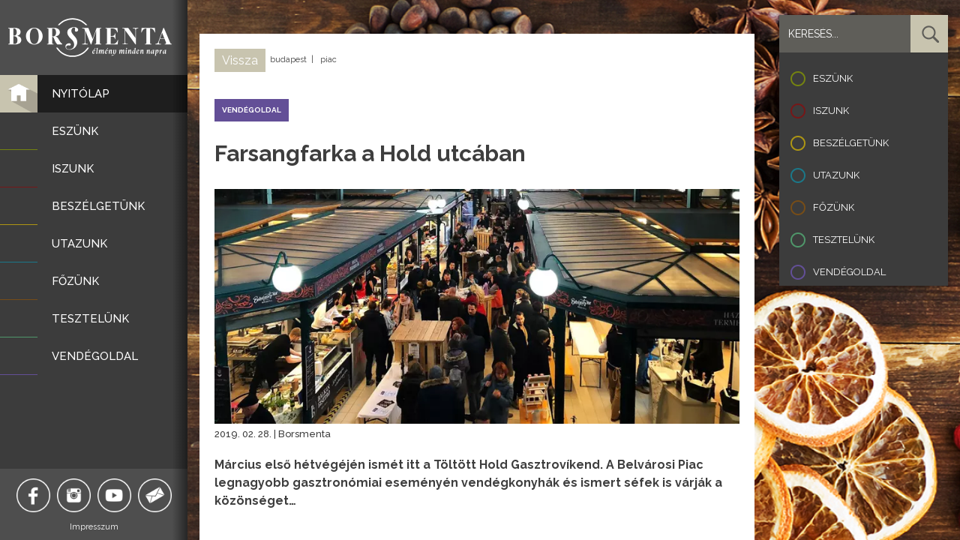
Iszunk (831, 110)
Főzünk (833, 207)
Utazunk (836, 175)
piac (328, 59)
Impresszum (94, 527)
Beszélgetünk (851, 142)
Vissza (240, 60)
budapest (288, 59)
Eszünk (833, 78)
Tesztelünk (843, 239)
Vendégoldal (849, 272)
